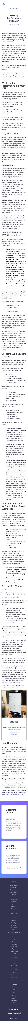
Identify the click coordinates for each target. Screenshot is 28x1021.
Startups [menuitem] (14, 972)
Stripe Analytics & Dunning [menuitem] (14, 932)
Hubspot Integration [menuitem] (14, 885)
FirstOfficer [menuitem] (14, 925)
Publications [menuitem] (14, 957)
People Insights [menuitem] (14, 890)
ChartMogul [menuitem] (14, 923)
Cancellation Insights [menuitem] (14, 897)
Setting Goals (10, 819)
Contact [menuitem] (14, 953)
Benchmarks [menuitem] (14, 908)
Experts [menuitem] (14, 949)
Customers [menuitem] (14, 944)
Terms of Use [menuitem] (14, 1000)
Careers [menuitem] (14, 941)
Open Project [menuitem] (14, 969)
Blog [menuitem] (14, 960)
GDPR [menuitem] (14, 1003)
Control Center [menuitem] (14, 887)
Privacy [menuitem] (14, 996)
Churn (8, 539)
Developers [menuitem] (14, 984)
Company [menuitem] (14, 936)
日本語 (16, 1018)
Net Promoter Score (12, 567)
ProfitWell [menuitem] (14, 920)
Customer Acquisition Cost (17, 541)
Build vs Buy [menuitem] (14, 977)
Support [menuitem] (14, 981)
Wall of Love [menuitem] (14, 946)
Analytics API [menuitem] (14, 913)
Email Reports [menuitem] (14, 899)
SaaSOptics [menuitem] (14, 927)
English (12, 1018)
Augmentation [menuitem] (14, 906)
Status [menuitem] (14, 989)
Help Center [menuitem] (14, 986)
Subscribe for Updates (14, 10)
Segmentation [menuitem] (14, 904)
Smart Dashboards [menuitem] (14, 892)
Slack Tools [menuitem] (14, 911)
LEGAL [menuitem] (14, 992)
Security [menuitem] (14, 998)
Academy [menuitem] (14, 963)
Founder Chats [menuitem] (14, 965)
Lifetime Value (13, 543)
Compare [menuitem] (14, 917)
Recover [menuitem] (14, 894)
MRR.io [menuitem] (14, 930)
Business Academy (14, 8)
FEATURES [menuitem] (14, 881)
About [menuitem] (14, 939)
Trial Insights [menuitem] (14, 901)
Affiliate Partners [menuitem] (14, 951)
